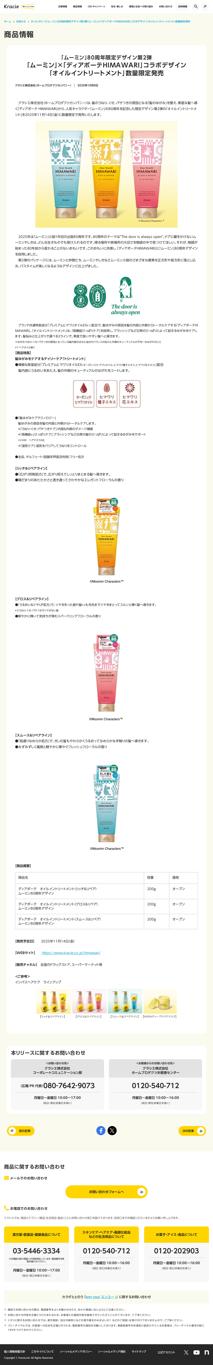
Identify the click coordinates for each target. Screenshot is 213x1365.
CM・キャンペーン (96, 6)
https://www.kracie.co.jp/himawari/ (71, 952)
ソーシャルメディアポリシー (76, 1351)
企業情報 (62, 6)
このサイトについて (42, 1351)
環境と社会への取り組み (141, 6)
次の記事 (188, 1130)
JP (204, 6)
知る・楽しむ (117, 6)
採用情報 (182, 6)
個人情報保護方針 (14, 1351)
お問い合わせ (165, 6)
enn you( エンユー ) (101, 1297)
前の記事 (24, 1130)
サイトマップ (139, 1351)
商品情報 (77, 6)
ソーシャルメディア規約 (112, 1351)
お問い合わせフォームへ (106, 1191)
